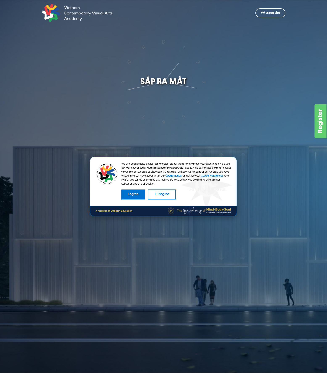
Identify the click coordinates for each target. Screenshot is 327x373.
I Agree (133, 194)
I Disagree (162, 194)
